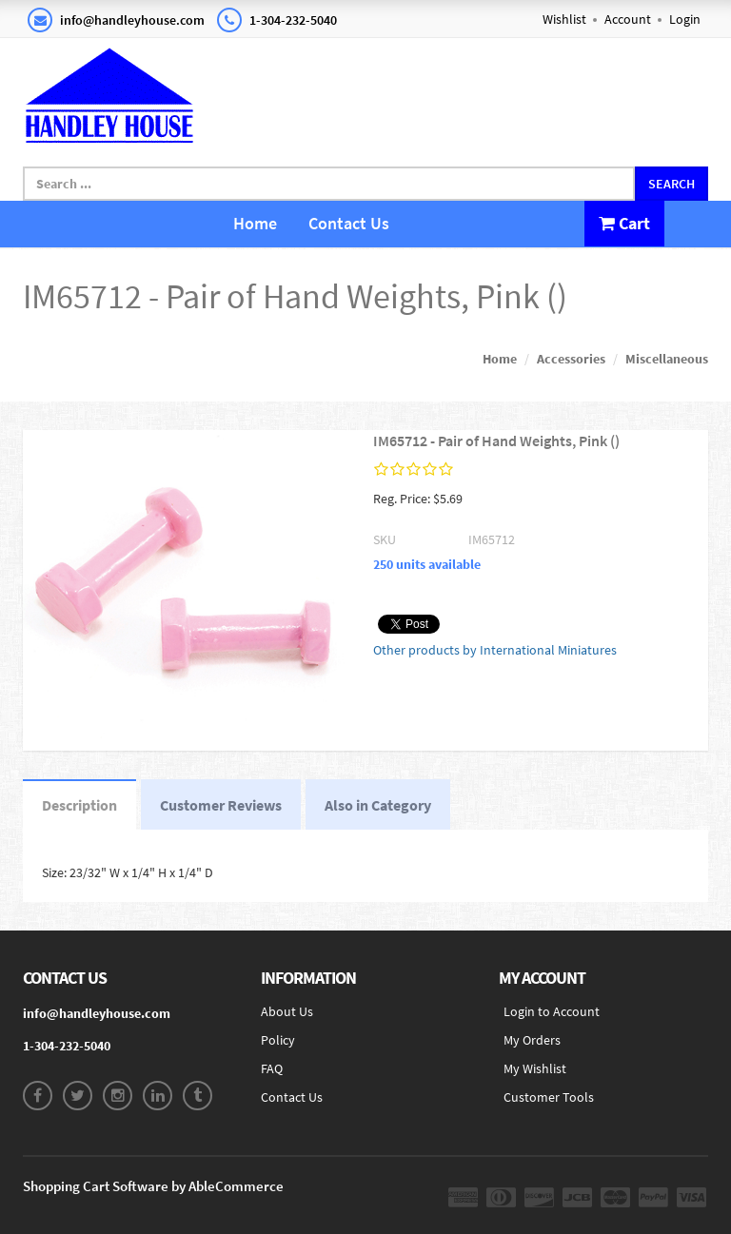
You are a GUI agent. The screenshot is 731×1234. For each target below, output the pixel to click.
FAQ (272, 1068)
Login (685, 19)
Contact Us (348, 223)
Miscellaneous (666, 358)
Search (671, 183)
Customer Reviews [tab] (221, 804)
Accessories (571, 358)
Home (255, 223)
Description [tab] (79, 804)
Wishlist (564, 19)
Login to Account (552, 1011)
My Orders (532, 1039)
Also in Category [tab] (378, 804)
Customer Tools (549, 1097)
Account (627, 19)
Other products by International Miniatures (495, 649)
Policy (278, 1039)
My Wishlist (535, 1068)
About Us (287, 1011)
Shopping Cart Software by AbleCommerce (153, 1186)
